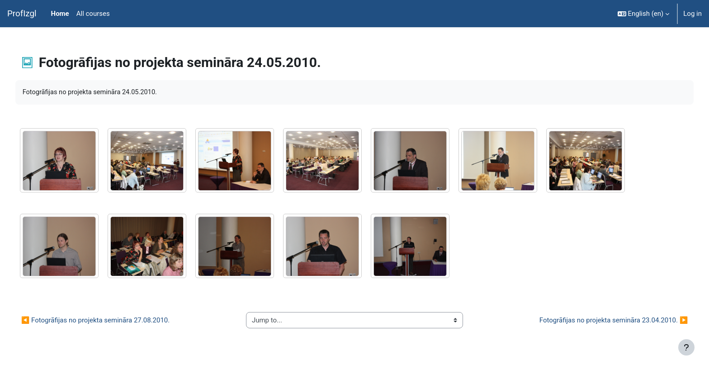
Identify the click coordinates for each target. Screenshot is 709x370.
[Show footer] (686, 347)
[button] (644, 13)
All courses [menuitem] (93, 14)
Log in (692, 14)
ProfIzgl (22, 14)
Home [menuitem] (60, 14)
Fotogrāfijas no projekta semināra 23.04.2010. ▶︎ (596, 320)
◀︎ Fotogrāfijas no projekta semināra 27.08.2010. (112, 320)
